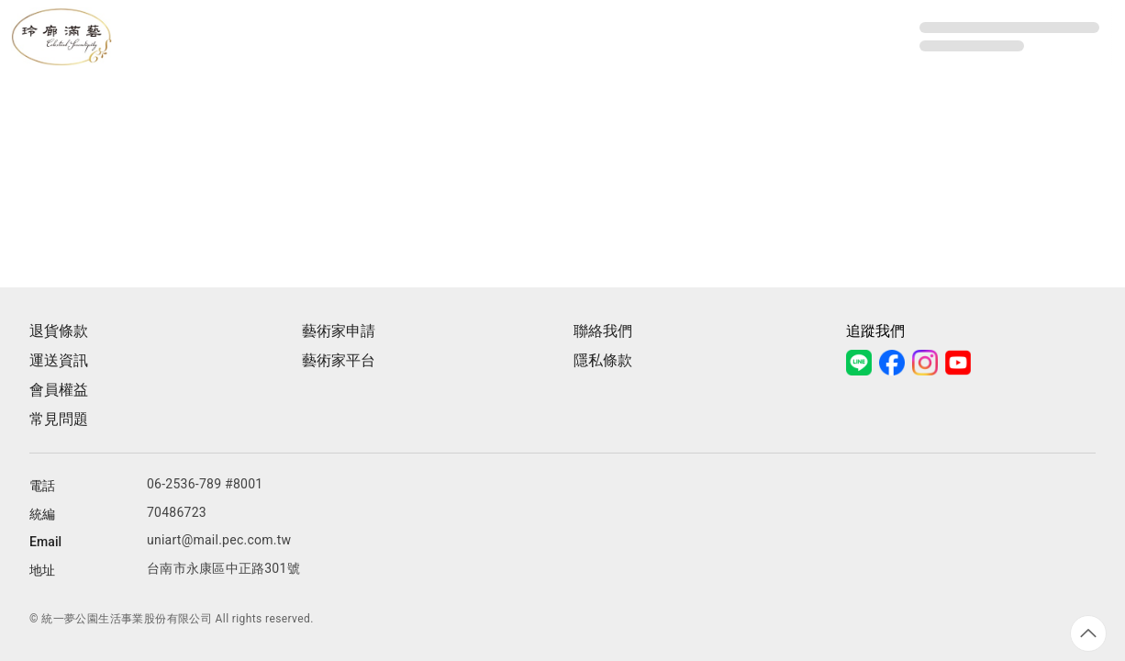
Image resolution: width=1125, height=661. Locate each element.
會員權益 (58, 389)
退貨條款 (58, 331)
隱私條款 (603, 360)
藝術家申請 (338, 331)
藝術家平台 (338, 360)
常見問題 (58, 419)
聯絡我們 (603, 331)
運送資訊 (58, 360)
